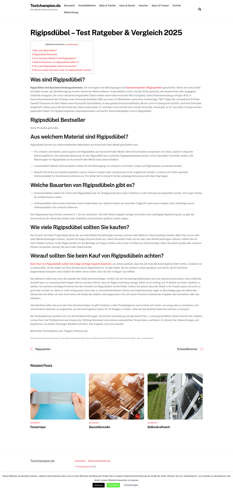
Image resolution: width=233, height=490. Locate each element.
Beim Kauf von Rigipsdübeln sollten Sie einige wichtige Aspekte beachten (70, 264)
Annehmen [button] (113, 485)
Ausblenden (72, 44)
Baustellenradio (99, 427)
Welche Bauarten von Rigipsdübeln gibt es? (55, 62)
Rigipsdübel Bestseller (45, 54)
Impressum (80, 461)
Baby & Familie (108, 5)
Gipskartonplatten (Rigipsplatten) (144, 87)
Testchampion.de (84, 467)
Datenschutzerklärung (99, 461)
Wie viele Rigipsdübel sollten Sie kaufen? (54, 66)
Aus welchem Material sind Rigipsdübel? (54, 58)
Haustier (143, 5)
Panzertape (38, 427)
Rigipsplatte (43, 349)
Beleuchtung (71, 12)
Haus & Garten (127, 5)
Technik (177, 5)
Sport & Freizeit (160, 5)
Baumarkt (69, 5)
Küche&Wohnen (87, 5)
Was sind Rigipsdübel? (44, 50)
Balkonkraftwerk (159, 427)
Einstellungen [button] (131, 485)
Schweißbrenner (187, 349)
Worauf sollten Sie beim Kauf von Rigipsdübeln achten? (62, 70)
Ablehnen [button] (98, 485)
